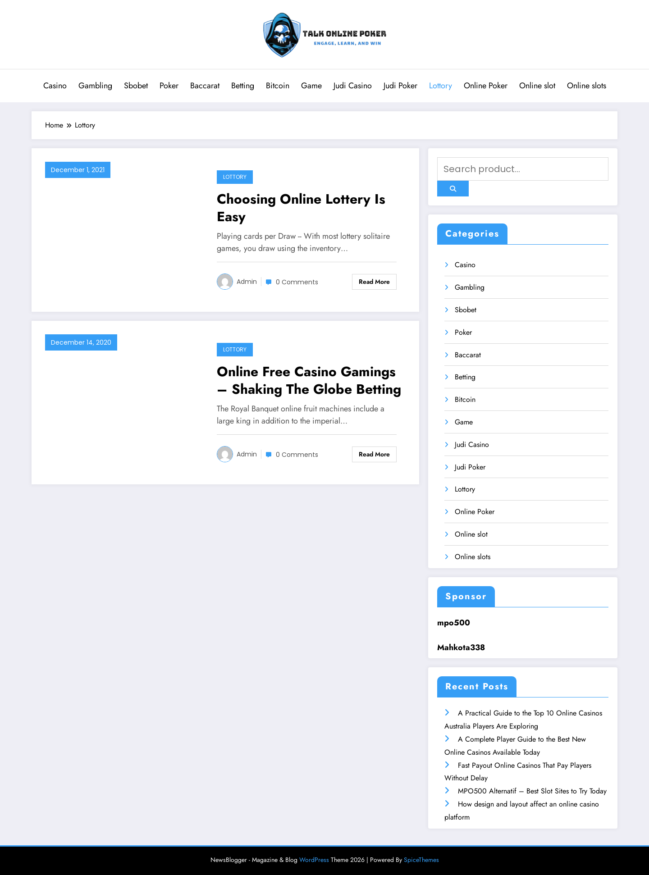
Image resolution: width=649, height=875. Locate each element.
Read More (374, 281)
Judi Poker (400, 85)
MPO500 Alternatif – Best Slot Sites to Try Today (532, 791)
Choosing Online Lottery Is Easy (301, 207)
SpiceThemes (421, 859)
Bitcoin (277, 85)
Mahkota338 (461, 647)
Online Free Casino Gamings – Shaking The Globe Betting (309, 380)
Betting (242, 85)
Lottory (440, 85)
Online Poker (485, 85)
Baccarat (204, 85)
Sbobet (136, 85)
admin (247, 281)
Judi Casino (353, 85)
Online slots (586, 85)
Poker (169, 85)
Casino (55, 85)
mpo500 (453, 623)
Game (311, 85)
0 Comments (297, 282)
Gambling (95, 85)
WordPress (314, 859)
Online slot (537, 85)
